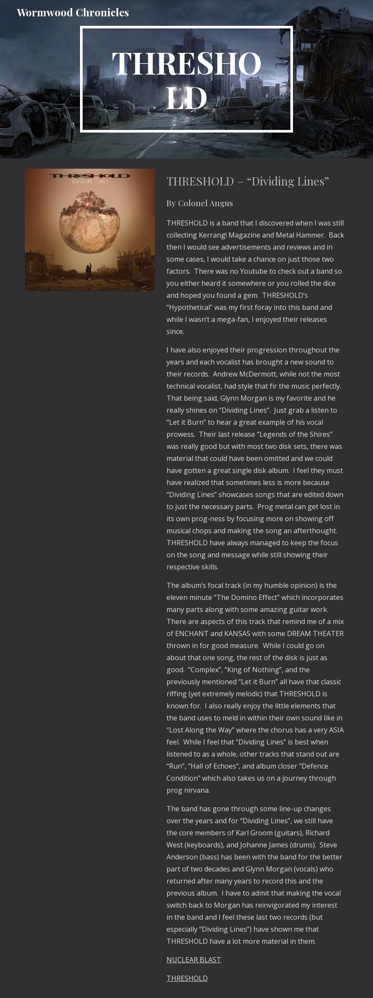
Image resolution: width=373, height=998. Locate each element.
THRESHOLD (187, 978)
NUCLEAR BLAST (193, 959)
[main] (186, 79)
